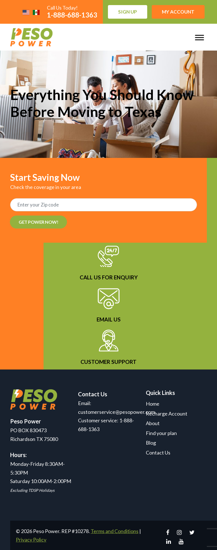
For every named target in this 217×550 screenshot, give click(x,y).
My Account (178, 12)
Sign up (127, 12)
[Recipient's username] (103, 204)
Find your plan (161, 433)
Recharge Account (166, 413)
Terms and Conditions (114, 531)
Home (152, 404)
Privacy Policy (31, 539)
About (153, 423)
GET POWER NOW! (38, 222)
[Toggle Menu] (199, 37)
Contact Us (158, 452)
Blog (151, 443)
